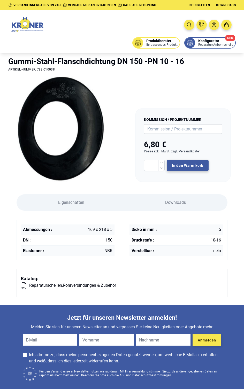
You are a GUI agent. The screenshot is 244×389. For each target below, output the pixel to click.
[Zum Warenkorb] (226, 25)
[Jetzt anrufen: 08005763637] (201, 25)
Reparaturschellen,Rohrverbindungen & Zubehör (72, 285)
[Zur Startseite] (33, 24)
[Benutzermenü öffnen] (214, 25)
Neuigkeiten (199, 5)
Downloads (226, 5)
